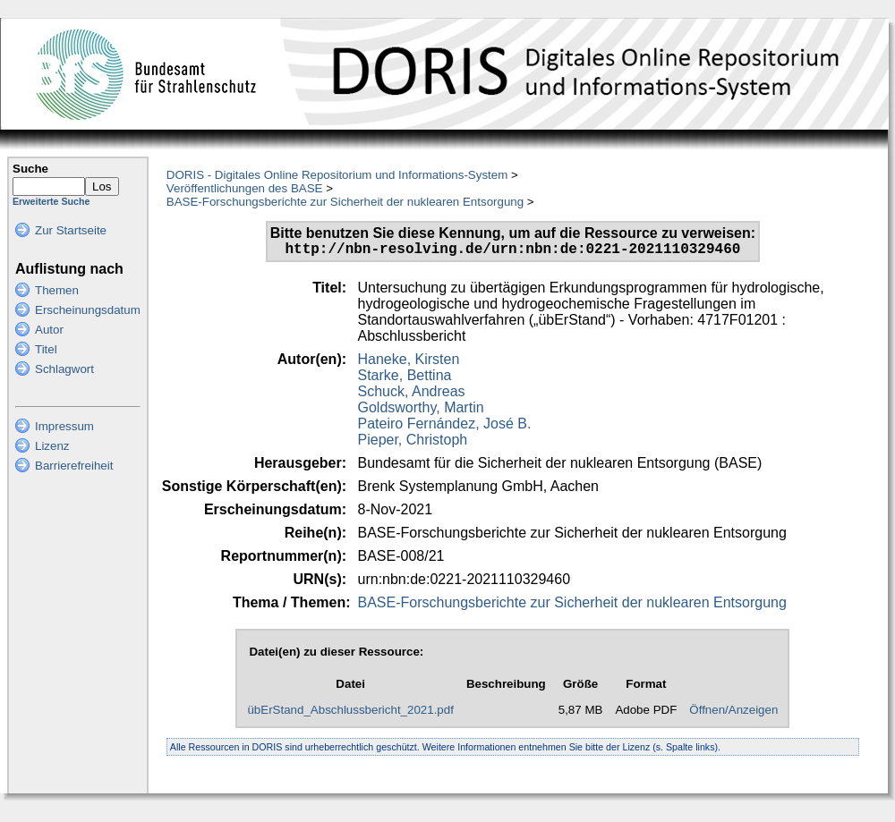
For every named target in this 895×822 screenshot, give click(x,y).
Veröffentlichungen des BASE (244, 188)
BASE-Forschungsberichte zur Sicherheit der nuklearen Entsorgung (345, 201)
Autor (49, 329)
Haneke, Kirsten (409, 362)
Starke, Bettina (405, 378)
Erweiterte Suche (51, 201)
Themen (57, 290)
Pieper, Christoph (413, 443)
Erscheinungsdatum (88, 310)
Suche (30, 168)
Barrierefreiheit (74, 465)
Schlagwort (64, 369)
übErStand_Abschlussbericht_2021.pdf (350, 713)
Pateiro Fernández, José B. (445, 427)
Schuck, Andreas (411, 395)
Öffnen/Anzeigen (733, 713)
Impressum (64, 426)
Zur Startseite (71, 230)
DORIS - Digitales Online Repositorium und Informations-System (336, 175)
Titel (46, 349)
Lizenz (52, 446)
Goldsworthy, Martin (421, 411)
